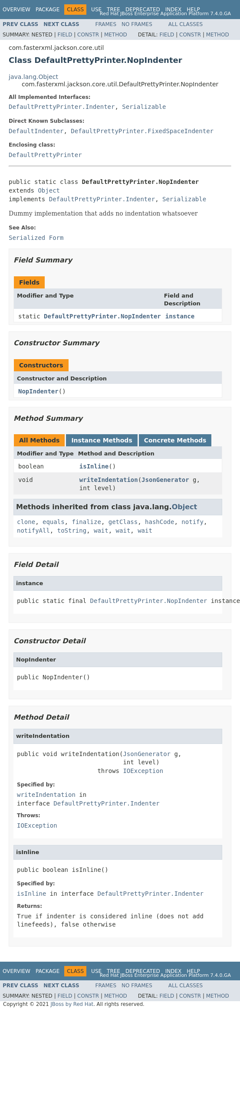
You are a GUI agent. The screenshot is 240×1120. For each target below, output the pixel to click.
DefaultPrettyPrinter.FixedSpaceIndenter (142, 131)
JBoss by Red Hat (71, 1004)
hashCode (159, 521)
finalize (86, 521)
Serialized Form (36, 237)
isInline (93, 466)
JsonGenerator (165, 479)
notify (192, 521)
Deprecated (142, 10)
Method (115, 35)
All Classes (185, 24)
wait (101, 530)
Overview (16, 10)
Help (193, 10)
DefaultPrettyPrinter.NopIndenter (102, 316)
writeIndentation (108, 479)
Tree (113, 10)
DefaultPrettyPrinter (45, 154)
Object (49, 190)
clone (26, 521)
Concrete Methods (175, 440)
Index (173, 10)
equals (54, 521)
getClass (123, 521)
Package (47, 10)
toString (71, 530)
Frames (106, 24)
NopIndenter (38, 391)
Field (64, 35)
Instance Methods (101, 440)
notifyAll (33, 530)
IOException (143, 770)
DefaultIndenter (36, 131)
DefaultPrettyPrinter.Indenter (62, 106)
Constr (88, 35)
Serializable (144, 106)
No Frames (137, 24)
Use (96, 10)
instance (179, 316)
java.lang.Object (33, 76)
